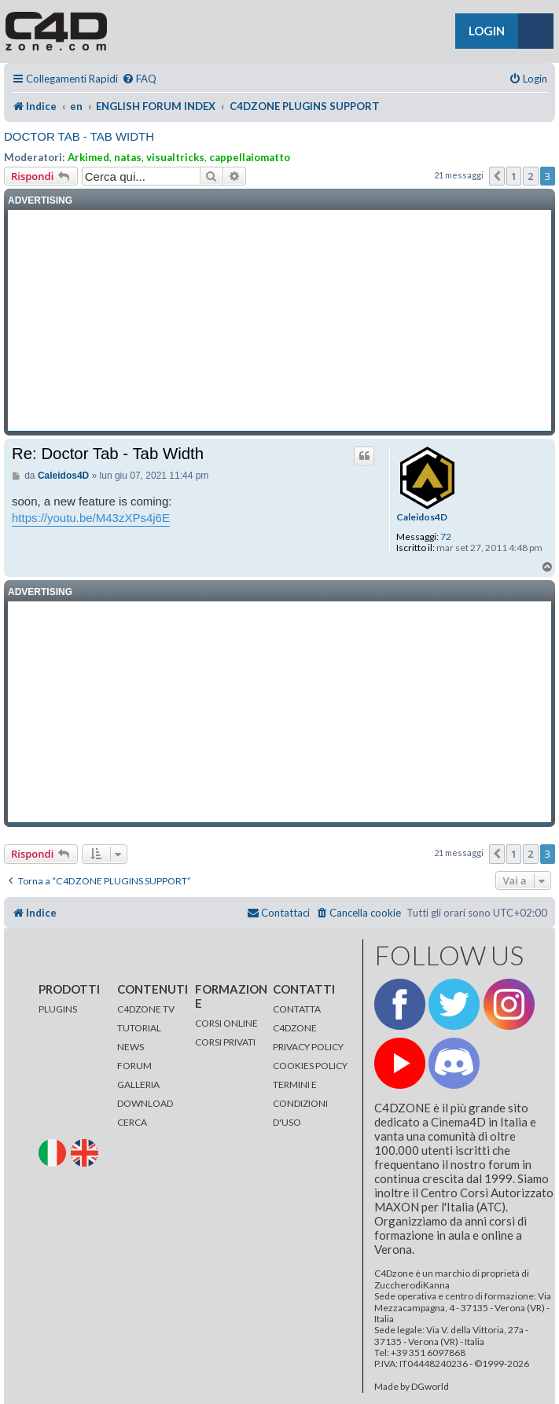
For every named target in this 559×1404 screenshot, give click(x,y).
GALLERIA (138, 1084)
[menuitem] (139, 79)
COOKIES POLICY (310, 1065)
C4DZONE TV (146, 1009)
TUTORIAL (139, 1028)
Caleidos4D (421, 517)
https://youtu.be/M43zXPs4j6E (91, 517)
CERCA (132, 1122)
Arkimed (88, 157)
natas (128, 157)
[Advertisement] (279, 321)
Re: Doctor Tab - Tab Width (108, 453)
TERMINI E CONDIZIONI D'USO (300, 1103)
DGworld (430, 1386)
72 (445, 536)
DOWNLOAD (145, 1103)
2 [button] (530, 176)
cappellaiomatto (249, 157)
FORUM (134, 1065)
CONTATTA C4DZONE (297, 1018)
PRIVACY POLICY (308, 1047)
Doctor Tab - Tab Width (79, 136)
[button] (497, 176)
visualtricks (175, 157)
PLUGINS (58, 1009)
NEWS (130, 1047)
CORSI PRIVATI (225, 1042)
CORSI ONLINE (226, 1023)
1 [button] (514, 176)
